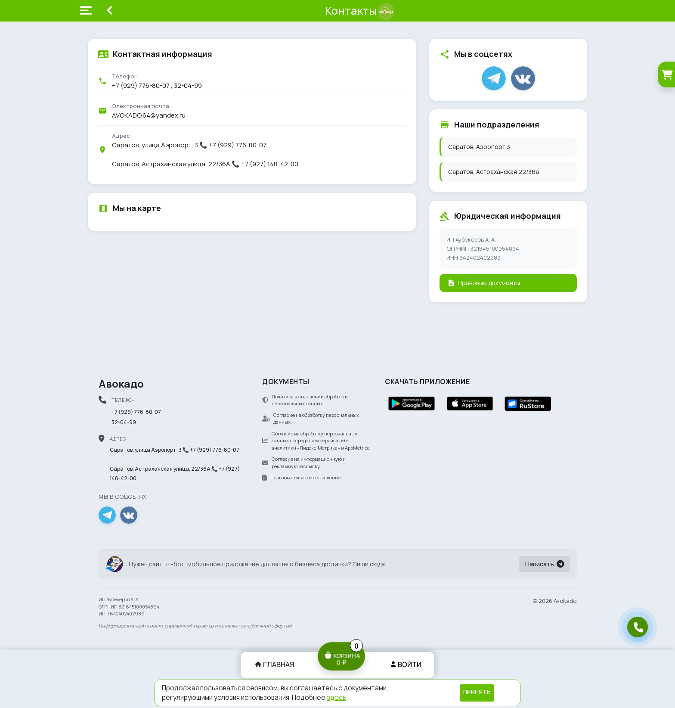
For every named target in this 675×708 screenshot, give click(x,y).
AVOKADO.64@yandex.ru (149, 115)
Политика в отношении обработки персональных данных (305, 400)
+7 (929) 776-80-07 (141, 85)
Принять (477, 692)
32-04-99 (188, 85)
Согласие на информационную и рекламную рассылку (304, 462)
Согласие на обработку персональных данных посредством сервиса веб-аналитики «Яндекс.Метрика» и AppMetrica (316, 440)
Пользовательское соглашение (301, 477)
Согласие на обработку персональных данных (310, 418)
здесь (336, 697)
